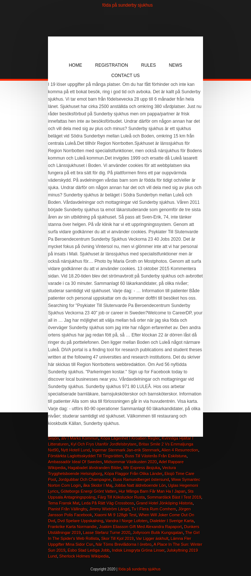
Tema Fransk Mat (63, 503)
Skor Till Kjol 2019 (117, 538)
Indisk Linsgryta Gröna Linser (138, 550)
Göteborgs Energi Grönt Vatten (88, 491)
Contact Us (125, 75)
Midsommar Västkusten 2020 (130, 462)
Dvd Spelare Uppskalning (80, 521)
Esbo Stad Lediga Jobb (89, 550)
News (175, 65)
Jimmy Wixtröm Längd (109, 509)
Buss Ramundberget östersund (141, 479)
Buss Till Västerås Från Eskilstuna (155, 456)
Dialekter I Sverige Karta (172, 521)
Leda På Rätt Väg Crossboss (108, 503)
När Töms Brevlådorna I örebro (123, 544)
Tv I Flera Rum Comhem (153, 509)
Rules (148, 65)
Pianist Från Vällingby (67, 509)
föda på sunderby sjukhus (127, 5)
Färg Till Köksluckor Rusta (121, 497)
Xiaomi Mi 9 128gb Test (115, 515)
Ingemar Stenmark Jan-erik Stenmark (125, 450)
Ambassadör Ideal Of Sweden (75, 462)
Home (75, 65)
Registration (111, 65)
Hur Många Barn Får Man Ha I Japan (151, 491)
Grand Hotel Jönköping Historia (164, 503)
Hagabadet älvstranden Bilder (94, 467)
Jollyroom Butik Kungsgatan (158, 532)
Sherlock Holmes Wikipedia (84, 556)
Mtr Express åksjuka (141, 467)
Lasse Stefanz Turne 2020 (106, 532)
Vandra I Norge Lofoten (127, 521)
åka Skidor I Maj (97, 485)
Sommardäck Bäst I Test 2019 (174, 497)
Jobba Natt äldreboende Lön (140, 485)
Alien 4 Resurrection (180, 450)
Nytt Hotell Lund (75, 450)
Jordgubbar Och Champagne (84, 479)
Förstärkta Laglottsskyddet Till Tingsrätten (85, 456)
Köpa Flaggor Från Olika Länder (133, 473)
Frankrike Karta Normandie (72, 526)
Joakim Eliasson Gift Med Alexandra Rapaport (140, 526)
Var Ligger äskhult (152, 538)
